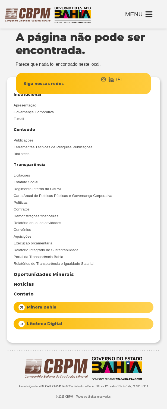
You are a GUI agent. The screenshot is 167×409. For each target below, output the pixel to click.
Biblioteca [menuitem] (22, 154)
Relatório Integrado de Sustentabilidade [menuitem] (46, 250)
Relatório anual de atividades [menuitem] (37, 223)
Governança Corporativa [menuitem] (34, 112)
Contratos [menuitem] (22, 209)
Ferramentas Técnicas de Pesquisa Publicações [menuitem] (53, 147)
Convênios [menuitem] (22, 230)
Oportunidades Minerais (44, 274)
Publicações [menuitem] (23, 140)
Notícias (24, 284)
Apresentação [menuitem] (25, 105)
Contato (24, 294)
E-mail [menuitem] (19, 119)
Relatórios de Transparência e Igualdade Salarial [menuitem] (53, 264)
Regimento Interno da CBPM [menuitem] (37, 189)
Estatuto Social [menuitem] (26, 182)
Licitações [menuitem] (22, 175)
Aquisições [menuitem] (22, 236)
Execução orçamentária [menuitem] (33, 243)
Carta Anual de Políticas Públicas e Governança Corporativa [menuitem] (63, 196)
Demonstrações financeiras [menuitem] (36, 216)
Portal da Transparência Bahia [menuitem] (38, 257)
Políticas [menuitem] (20, 202)
